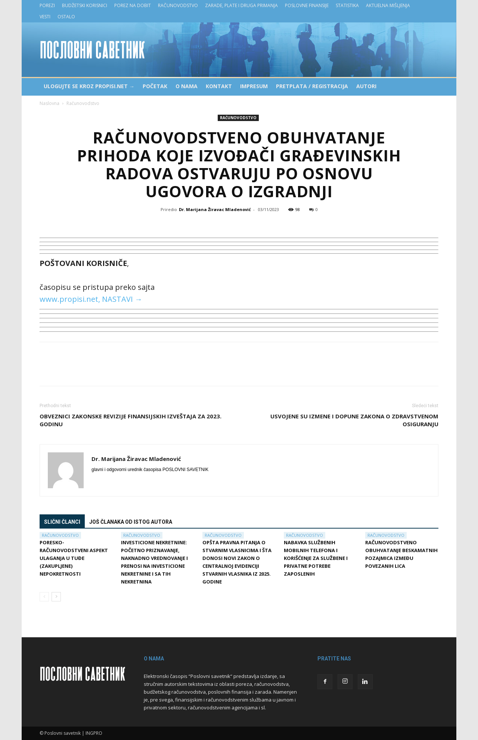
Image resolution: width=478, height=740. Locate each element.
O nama (187, 86)
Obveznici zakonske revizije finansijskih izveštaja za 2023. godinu (130, 420)
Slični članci (62, 522)
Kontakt (219, 86)
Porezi (47, 5)
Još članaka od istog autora (130, 522)
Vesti (45, 16)
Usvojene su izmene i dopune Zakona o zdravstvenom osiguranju (354, 420)
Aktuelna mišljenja (388, 5)
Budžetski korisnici (84, 5)
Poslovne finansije (307, 5)
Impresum (254, 86)
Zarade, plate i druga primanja (241, 5)
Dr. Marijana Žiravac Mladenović (215, 209)
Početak (155, 86)
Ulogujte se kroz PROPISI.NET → (89, 86)
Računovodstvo (178, 5)
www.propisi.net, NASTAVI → (91, 299)
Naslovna (49, 103)
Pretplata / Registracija (312, 86)
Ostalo (66, 16)
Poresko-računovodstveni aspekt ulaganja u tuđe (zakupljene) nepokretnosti (74, 558)
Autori (366, 86)
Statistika (347, 5)
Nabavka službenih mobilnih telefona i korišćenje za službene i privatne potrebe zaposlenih (316, 558)
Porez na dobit (132, 5)
